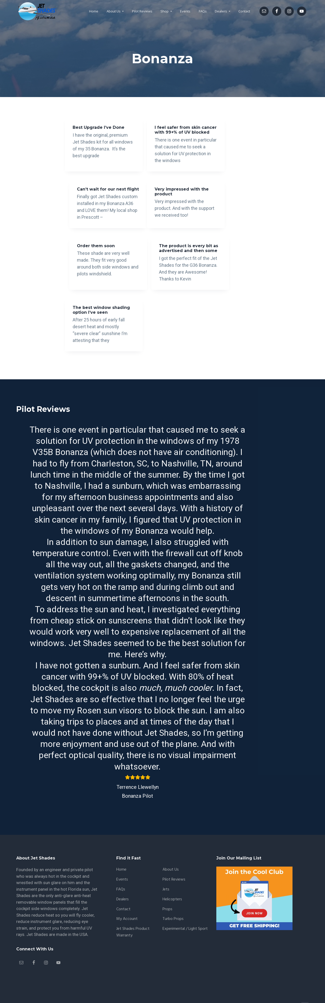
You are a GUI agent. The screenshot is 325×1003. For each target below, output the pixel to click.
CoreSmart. (131, 984)
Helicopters (172, 878)
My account (127, 898)
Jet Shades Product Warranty (133, 910)
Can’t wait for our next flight (225, 130)
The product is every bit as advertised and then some (229, 205)
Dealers (122, 878)
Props (167, 888)
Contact (123, 888)
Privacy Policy (156, 984)
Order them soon (158, 200)
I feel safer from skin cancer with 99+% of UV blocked (162, 132)
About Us (170, 848)
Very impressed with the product (95, 203)
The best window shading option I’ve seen (94, 279)
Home (121, 848)
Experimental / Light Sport (185, 907)
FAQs (120, 868)
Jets (165, 868)
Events (122, 858)
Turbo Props (173, 898)
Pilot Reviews (173, 858)
